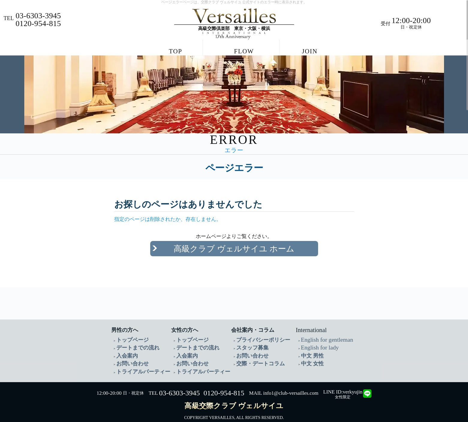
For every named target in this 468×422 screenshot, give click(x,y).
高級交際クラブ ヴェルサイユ (233, 397)
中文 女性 (310, 356)
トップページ (129, 334)
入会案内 (124, 348)
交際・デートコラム (255, 356)
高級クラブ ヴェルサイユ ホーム (234, 247)
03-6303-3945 (179, 384)
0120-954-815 (224, 384)
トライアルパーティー (137, 363)
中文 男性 (310, 348)
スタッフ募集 (248, 341)
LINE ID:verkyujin (342, 383)
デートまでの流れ (133, 341)
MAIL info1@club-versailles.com (283, 384)
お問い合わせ (129, 356)
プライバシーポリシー (257, 334)
